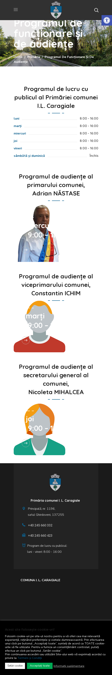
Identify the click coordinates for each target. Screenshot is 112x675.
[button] (96, 10)
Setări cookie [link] (15, 666)
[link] (107, 20)
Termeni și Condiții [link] (29, 658)
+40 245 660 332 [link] (40, 525)
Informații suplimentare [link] (69, 666)
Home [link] (18, 57)
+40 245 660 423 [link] (40, 536)
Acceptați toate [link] (40, 666)
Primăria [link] (33, 57)
